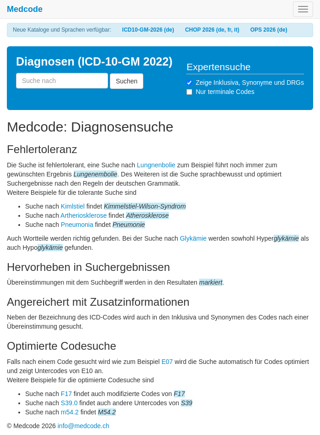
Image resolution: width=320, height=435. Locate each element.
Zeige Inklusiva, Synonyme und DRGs (245, 82)
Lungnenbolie (156, 165)
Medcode (25, 9)
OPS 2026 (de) (268, 30)
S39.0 (69, 403)
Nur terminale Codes (220, 91)
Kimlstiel (73, 206)
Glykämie (193, 238)
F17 (66, 393)
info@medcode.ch (83, 425)
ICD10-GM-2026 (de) (148, 30)
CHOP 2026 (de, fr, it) (212, 30)
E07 (167, 361)
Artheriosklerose (83, 215)
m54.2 (70, 412)
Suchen (126, 81)
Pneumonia (77, 224)
